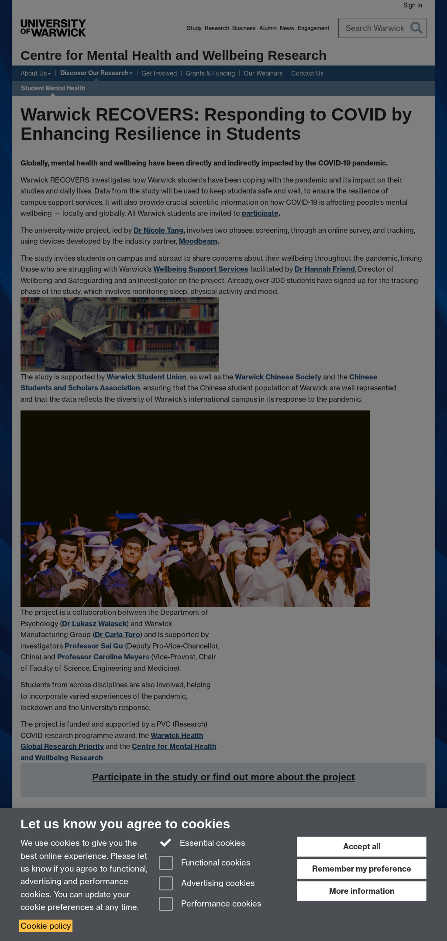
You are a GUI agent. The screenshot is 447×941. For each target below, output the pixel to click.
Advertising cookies (207, 884)
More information (362, 891)
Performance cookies (210, 904)
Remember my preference (361, 869)
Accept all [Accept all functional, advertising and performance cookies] (362, 846)
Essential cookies (202, 842)
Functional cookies (205, 863)
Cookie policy (46, 926)
